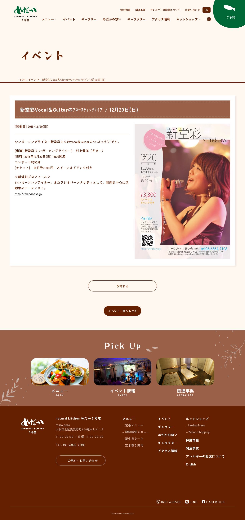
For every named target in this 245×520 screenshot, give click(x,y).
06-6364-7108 (74, 444)
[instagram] (209, 19)
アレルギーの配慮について (165, 10)
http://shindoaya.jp (28, 193)
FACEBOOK (215, 502)
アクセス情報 (161, 19)
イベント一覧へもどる (122, 311)
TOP (22, 80)
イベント (69, 19)
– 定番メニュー (132, 425)
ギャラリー (89, 19)
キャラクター (136, 19)
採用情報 (125, 10)
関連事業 (140, 10)
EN (206, 10)
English (191, 464)
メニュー (49, 19)
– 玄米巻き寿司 (132, 445)
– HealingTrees (195, 425)
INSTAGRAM (171, 502)
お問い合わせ (192, 10)
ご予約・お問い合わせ (82, 460)
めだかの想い (112, 19)
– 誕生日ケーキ (132, 438)
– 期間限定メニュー (135, 432)
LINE (194, 502)
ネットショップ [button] (188, 19)
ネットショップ (197, 418)
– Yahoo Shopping (198, 432)
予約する (122, 286)
